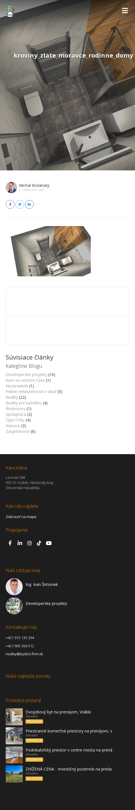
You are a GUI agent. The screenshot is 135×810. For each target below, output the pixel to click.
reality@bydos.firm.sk (24, 653)
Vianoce (13, 425)
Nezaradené (17, 386)
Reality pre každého (24, 403)
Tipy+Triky (15, 420)
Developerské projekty (26, 374)
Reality (12, 397)
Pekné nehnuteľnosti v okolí (31, 391)
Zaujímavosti (17, 431)
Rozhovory (16, 408)
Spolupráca (16, 414)
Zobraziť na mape (21, 516)
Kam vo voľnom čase (25, 380)
